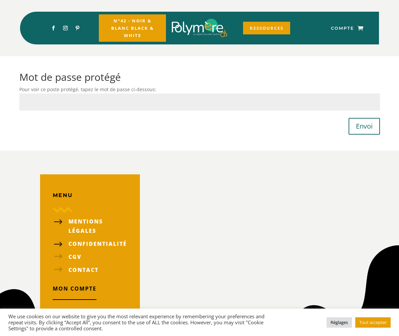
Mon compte (74, 288)
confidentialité (97, 243)
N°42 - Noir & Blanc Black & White (132, 28)
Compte (342, 28)
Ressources (266, 28)
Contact (83, 270)
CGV (74, 257)
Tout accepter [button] (373, 322)
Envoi (364, 126)
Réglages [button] (339, 322)
